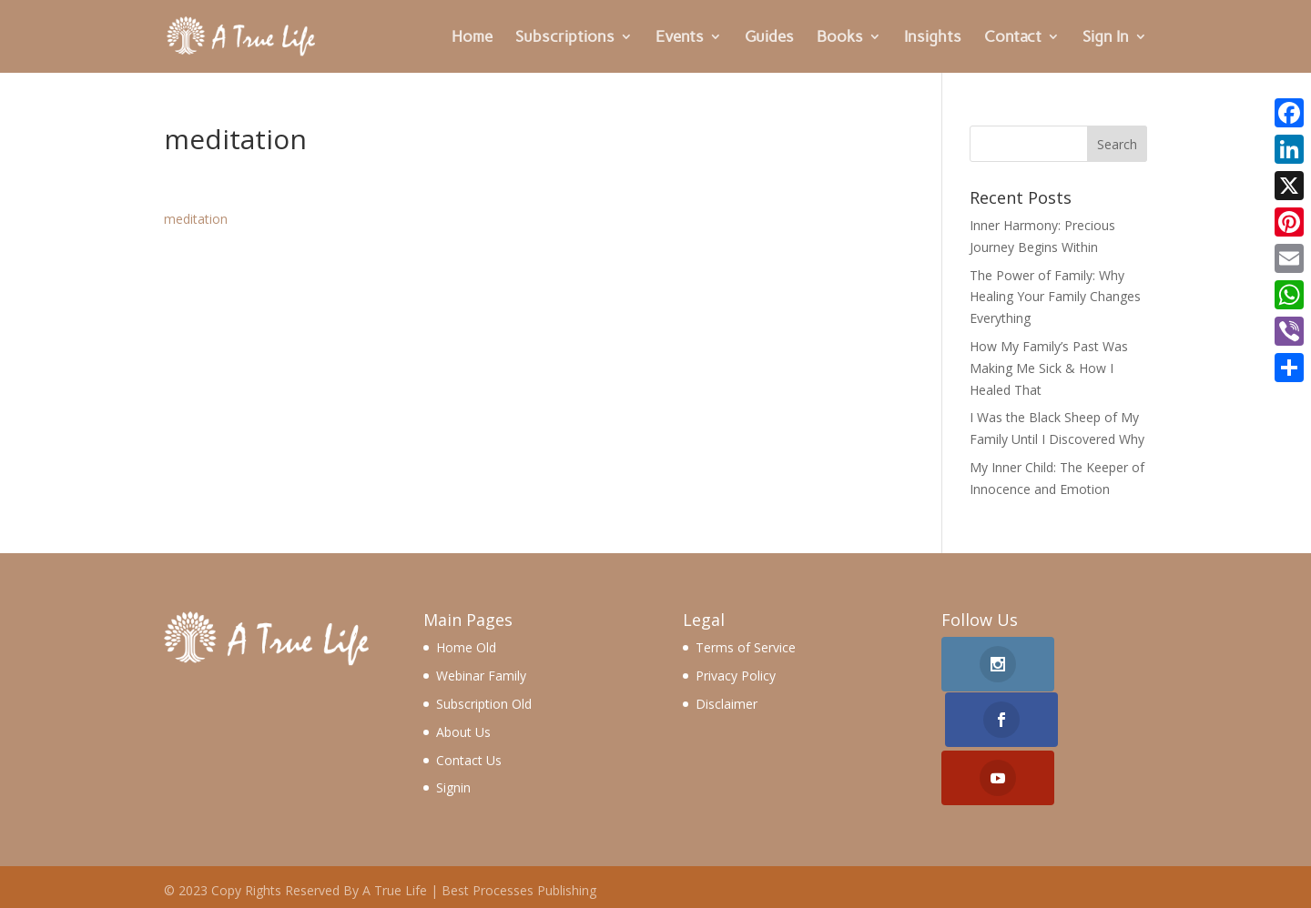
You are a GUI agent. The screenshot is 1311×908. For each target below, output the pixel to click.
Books (840, 37)
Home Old (466, 647)
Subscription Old (484, 703)
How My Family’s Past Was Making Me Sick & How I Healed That (1049, 368)
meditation (196, 218)
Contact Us (469, 760)
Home (472, 37)
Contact (1013, 37)
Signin (453, 787)
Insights (932, 37)
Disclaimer (726, 703)
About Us (463, 732)
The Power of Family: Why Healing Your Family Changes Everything (1055, 297)
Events (680, 37)
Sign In (1105, 37)
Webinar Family (481, 675)
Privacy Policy (736, 675)
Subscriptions (565, 37)
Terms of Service (746, 647)
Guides (769, 37)
